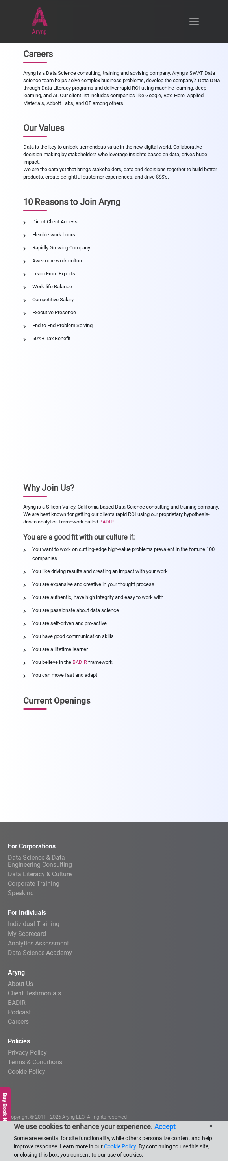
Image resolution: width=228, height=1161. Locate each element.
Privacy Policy (27, 1052)
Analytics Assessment (38, 943)
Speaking (21, 893)
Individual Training (33, 924)
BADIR (106, 522)
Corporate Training (33, 883)
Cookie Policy (26, 1071)
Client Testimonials (34, 993)
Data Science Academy (40, 952)
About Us (20, 984)
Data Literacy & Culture (40, 874)
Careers (18, 1021)
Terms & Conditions (35, 1062)
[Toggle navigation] (194, 21)
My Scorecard (27, 934)
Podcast (19, 1012)
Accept (165, 1127)
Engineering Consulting (114, 860)
